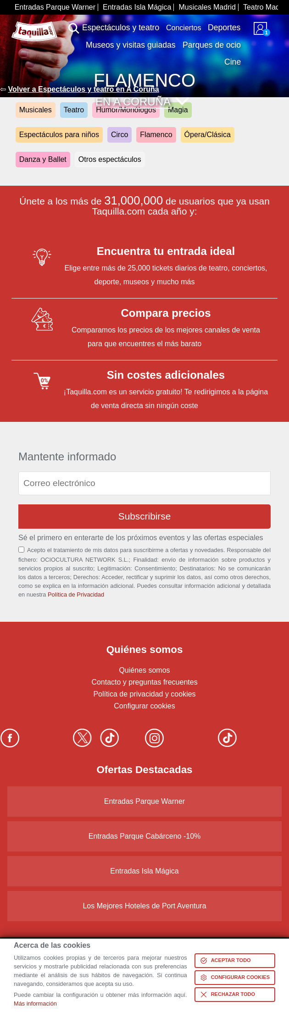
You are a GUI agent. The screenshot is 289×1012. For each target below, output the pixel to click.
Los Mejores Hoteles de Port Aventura (144, 906)
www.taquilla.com (34, 25)
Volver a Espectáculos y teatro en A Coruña (83, 89)
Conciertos (183, 28)
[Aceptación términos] (21, 550)
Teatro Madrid (265, 7)
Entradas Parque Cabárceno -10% (145, 836)
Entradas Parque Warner (55, 7)
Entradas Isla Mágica (137, 7)
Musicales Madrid (206, 7)
